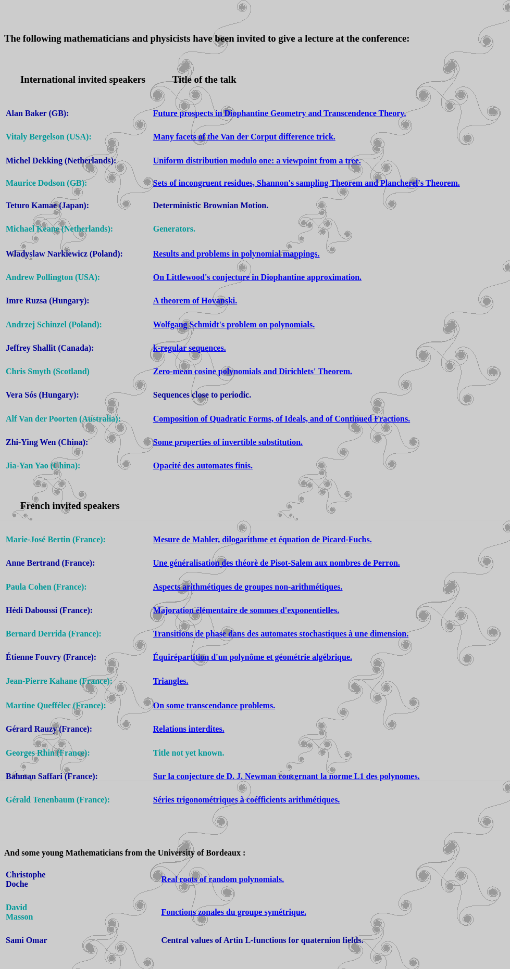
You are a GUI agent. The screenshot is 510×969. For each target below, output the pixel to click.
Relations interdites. (189, 728)
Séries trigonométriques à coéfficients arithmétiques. (246, 799)
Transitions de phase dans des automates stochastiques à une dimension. (280, 633)
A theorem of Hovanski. (195, 300)
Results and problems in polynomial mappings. (236, 253)
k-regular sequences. (189, 347)
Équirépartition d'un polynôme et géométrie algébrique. (252, 657)
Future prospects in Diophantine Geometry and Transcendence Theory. (279, 113)
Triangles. (171, 681)
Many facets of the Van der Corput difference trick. (244, 136)
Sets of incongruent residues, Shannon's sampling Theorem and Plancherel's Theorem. (306, 182)
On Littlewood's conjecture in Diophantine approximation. (257, 277)
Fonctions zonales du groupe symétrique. (233, 912)
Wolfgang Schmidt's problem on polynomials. (234, 324)
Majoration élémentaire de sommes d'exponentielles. (246, 610)
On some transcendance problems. (214, 705)
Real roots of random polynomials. (222, 879)
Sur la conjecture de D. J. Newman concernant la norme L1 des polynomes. (286, 776)
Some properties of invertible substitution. (228, 442)
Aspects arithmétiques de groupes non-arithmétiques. (248, 586)
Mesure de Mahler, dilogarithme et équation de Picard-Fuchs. (262, 539)
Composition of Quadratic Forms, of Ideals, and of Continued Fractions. (281, 418)
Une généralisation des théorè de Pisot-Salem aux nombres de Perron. (276, 562)
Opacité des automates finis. (203, 465)
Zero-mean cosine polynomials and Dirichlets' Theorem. (252, 371)
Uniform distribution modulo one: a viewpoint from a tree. (257, 160)
